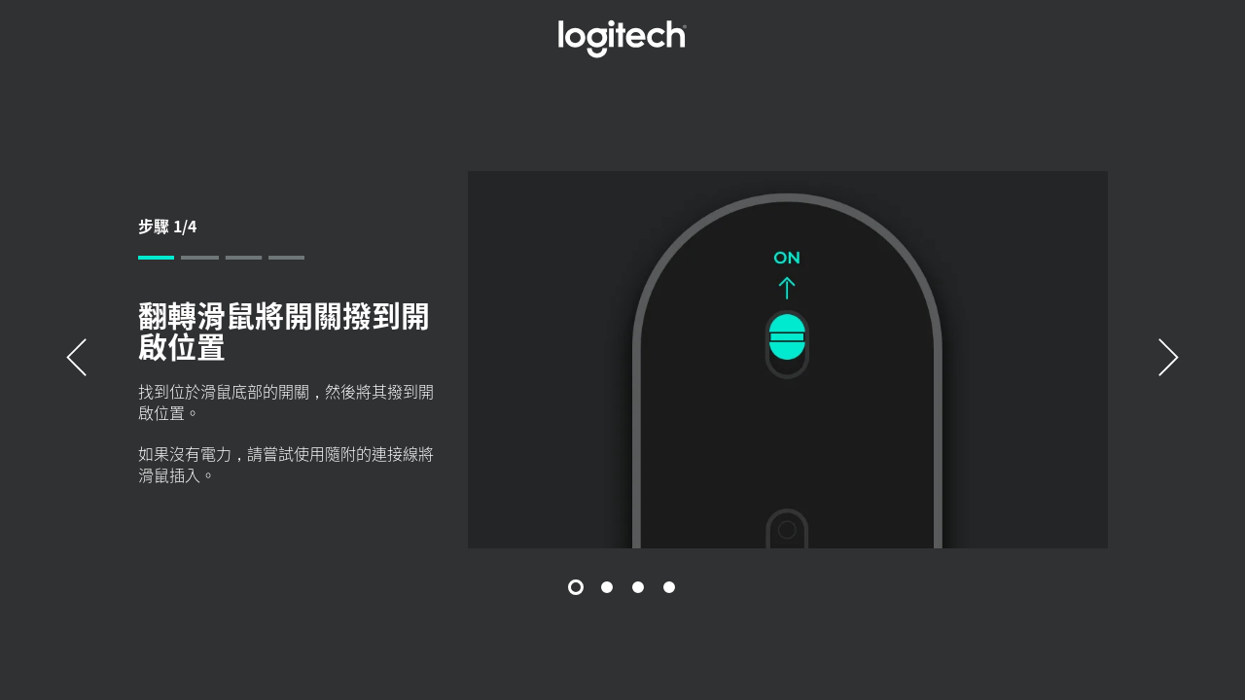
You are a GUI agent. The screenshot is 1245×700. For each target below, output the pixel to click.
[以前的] (76, 359)
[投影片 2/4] (606, 587)
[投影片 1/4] (575, 587)
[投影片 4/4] (669, 587)
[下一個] (1168, 359)
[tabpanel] (623, 359)
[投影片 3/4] (638, 587)
